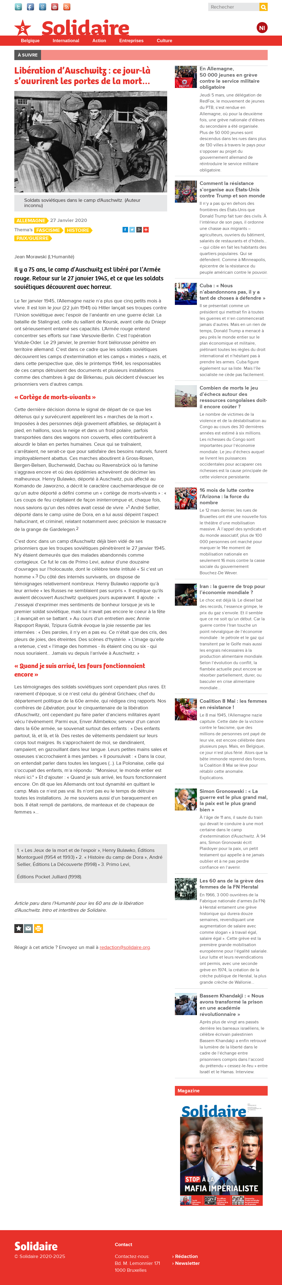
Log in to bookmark (18, 928)
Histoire (78, 230)
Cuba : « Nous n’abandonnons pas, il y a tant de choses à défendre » (232, 292)
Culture (164, 40)
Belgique (30, 40)
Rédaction (186, 1256)
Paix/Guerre (33, 238)
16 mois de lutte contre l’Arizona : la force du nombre (227, 496)
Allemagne (31, 221)
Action (99, 40)
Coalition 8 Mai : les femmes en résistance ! (233, 704)
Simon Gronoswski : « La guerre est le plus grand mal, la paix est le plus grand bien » (234, 800)
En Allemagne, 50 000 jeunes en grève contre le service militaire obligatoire (230, 78)
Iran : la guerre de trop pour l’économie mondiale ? (232, 589)
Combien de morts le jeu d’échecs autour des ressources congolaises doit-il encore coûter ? (233, 397)
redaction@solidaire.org (125, 947)
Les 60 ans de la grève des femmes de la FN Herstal (232, 884)
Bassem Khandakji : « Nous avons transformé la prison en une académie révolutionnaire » (232, 1005)
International (66, 40)
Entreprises (131, 40)
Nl (262, 28)
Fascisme (48, 230)
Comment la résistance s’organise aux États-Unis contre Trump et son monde (232, 189)
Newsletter (187, 1263)
